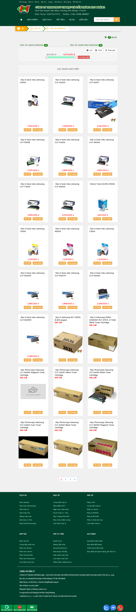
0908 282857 (82, 14)
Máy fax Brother (26, 555)
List (89, 50)
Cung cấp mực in (60, 502)
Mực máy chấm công (61, 520)
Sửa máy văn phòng (27, 506)
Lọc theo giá (84, 57)
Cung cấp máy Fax (27, 544)
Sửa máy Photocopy (27, 523)
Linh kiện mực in (59, 523)
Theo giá (110, 50)
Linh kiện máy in (93, 523)
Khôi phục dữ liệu (60, 551)
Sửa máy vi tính (25, 520)
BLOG (72, 19)
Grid (98, 50)
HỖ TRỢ (60, 19)
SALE (20, 608)
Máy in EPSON (92, 513)
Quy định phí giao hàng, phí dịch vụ (101, 551)
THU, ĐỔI (6, 608)
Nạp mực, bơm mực (61, 509)
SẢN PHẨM (32, 19)
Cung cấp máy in (94, 506)
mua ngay (38, 130)
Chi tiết (27, 130)
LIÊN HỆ (83, 19)
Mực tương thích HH (61, 516)
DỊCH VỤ (47, 19)
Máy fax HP (24, 541)
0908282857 (33, 582)
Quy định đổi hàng (94, 544)
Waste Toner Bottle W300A (102, 184)
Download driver (60, 548)
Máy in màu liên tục (95, 520)
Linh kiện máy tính (60, 558)
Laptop (50, 2)
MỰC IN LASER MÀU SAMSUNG (86, 45)
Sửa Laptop (67, 2)
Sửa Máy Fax (77, 2)
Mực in (37, 2)
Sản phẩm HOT (59, 506)
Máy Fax (43, 2)
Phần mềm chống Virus (62, 562)
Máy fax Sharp (25, 548)
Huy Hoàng (23, 2)
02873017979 (53, 14)
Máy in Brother (93, 516)
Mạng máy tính (25, 516)
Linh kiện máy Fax (26, 562)
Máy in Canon (92, 509)
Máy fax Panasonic (27, 558)
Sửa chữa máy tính (60, 555)
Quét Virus (57, 541)
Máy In (30, 2)
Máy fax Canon (25, 551)
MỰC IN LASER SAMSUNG (34, 45)
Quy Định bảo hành (95, 541)
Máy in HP (91, 502)
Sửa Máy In (58, 2)
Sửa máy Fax (24, 513)
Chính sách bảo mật (95, 548)
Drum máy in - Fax (60, 513)
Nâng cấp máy (59, 544)
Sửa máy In (24, 509)
